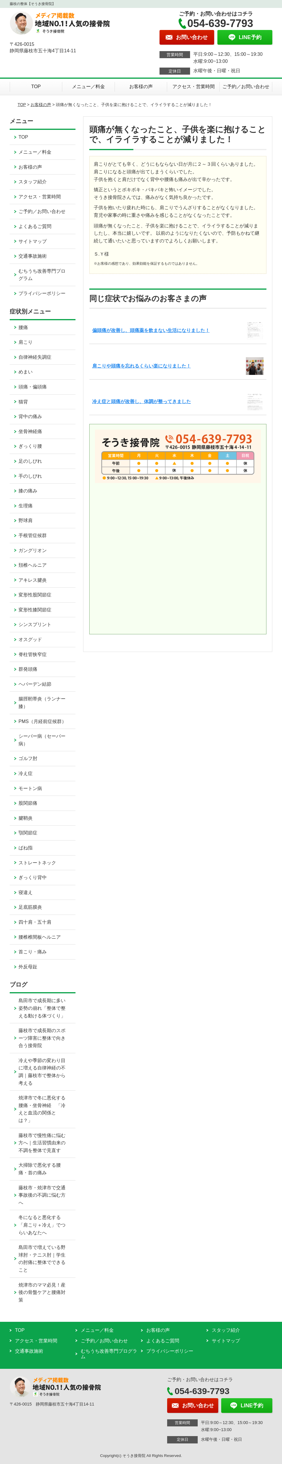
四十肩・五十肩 (35, 922)
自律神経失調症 (35, 357)
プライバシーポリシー (42, 293)
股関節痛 (28, 803)
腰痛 (23, 327)
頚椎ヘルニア (33, 565)
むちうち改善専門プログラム (42, 275)
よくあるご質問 (35, 226)
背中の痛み (30, 416)
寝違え (26, 892)
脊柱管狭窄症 (33, 654)
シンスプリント (35, 624)
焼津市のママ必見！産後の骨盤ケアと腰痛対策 (42, 1292)
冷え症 (26, 773)
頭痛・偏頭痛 (33, 386)
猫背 (23, 401)
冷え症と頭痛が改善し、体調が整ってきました (141, 401)
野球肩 (26, 520)
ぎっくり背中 (33, 877)
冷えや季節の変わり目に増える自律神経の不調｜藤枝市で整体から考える (42, 1072)
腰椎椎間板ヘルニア (40, 937)
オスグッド (30, 639)
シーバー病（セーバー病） (42, 740)
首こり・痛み (33, 951)
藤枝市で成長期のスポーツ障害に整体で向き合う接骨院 (42, 1038)
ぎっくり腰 (30, 446)
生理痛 (26, 505)
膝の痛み (28, 490)
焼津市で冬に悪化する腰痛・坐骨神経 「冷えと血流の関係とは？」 (42, 1109)
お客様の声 (141, 86)
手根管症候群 (33, 535)
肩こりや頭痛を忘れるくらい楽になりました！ (141, 365)
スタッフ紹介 (33, 181)
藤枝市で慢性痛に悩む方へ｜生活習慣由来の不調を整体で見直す (42, 1143)
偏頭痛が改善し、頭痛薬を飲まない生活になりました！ (151, 330)
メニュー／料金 (88, 86)
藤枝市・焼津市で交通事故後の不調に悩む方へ (42, 1195)
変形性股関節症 (35, 594)
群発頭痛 (28, 669)
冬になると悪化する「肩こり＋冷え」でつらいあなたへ (42, 1225)
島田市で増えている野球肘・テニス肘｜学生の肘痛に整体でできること (42, 1258)
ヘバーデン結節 (35, 684)
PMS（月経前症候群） (42, 721)
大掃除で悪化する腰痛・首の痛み (40, 1169)
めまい (26, 371)
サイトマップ (33, 241)
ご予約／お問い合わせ (245, 86)
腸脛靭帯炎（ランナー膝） (42, 702)
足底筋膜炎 (30, 907)
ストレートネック (37, 862)
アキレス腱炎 (33, 580)
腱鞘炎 (26, 818)
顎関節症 (28, 832)
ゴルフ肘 (28, 758)
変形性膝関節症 (35, 609)
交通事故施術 (33, 256)
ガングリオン (33, 550)
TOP (36, 86)
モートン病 (30, 788)
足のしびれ (30, 461)
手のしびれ (30, 476)
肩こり (26, 342)
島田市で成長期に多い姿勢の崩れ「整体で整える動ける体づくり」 (42, 1008)
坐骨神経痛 (30, 431)
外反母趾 (28, 966)
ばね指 (26, 847)
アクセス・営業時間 (193, 86)
